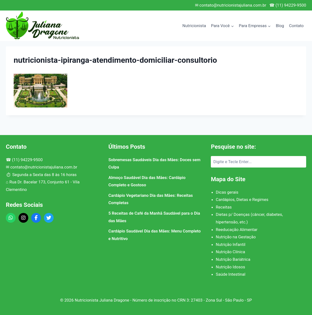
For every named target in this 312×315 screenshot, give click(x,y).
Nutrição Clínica (230, 251)
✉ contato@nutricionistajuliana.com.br (230, 5)
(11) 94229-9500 (27, 159)
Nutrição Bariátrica (233, 259)
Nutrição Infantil (230, 244)
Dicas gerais (227, 192)
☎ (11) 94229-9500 (287, 5)
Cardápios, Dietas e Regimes (242, 199)
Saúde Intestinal (230, 274)
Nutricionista (194, 25)
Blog (280, 25)
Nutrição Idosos (230, 266)
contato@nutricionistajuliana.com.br (43, 167)
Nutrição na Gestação (236, 236)
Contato (296, 25)
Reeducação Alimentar (236, 229)
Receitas (224, 207)
